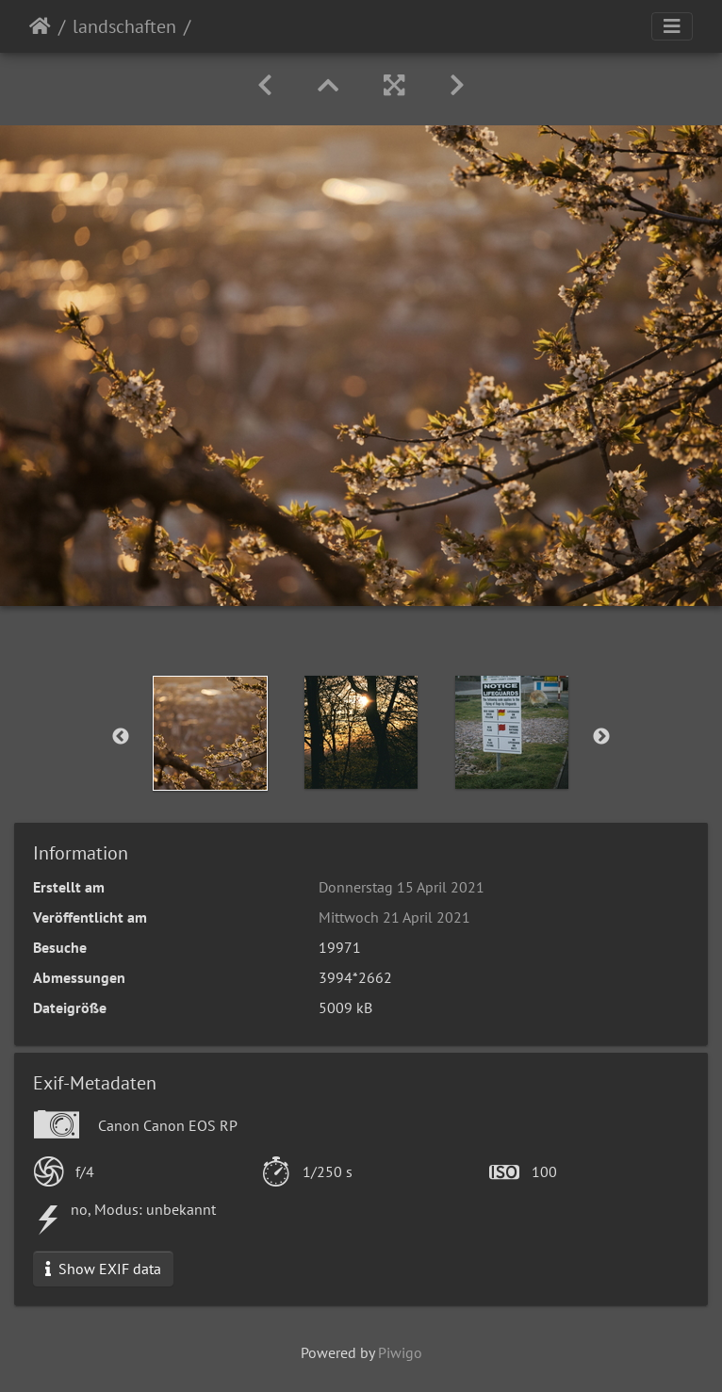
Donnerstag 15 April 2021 (401, 886)
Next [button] (601, 737)
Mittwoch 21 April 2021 (394, 917)
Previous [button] (120, 737)
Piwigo (400, 1352)
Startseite (40, 26)
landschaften (124, 26)
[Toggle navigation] (672, 26)
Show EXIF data (103, 1268)
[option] (210, 733)
